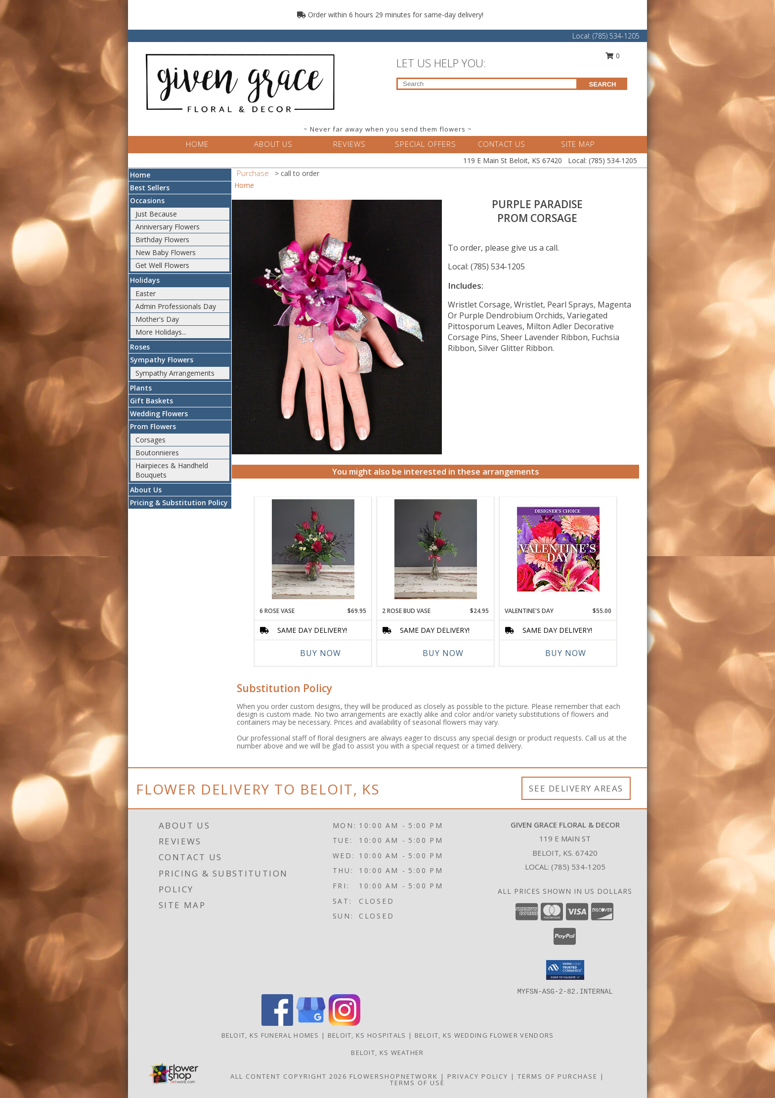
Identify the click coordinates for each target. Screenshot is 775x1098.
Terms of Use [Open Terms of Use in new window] (417, 1082)
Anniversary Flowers (167, 226)
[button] (565, 970)
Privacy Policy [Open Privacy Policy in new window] (477, 1076)
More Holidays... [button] (160, 332)
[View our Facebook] (277, 1023)
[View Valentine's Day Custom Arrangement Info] (558, 549)
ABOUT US (273, 144)
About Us (146, 489)
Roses (140, 346)
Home (140, 174)
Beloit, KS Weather (387, 1052)
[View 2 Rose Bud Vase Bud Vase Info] (435, 549)
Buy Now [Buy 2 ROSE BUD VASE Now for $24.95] (443, 653)
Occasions (147, 200)
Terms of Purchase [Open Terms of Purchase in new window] (557, 1076)
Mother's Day (157, 319)
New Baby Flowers (165, 252)
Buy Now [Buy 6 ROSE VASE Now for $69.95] (320, 653)
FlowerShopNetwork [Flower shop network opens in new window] (393, 1076)
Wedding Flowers (159, 413)
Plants (141, 388)
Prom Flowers (153, 426)
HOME (197, 144)
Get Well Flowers (162, 265)
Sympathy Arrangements (175, 373)
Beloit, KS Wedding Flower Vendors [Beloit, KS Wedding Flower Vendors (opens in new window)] (484, 1035)
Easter (145, 293)
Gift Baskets (151, 400)
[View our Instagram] (344, 1023)
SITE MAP (578, 144)
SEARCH (602, 84)
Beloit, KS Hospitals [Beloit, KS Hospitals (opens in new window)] (367, 1035)
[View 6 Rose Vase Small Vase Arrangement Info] (313, 549)
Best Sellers (150, 187)
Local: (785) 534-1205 (486, 266)
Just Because (156, 214)
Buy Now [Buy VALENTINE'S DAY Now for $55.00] (565, 653)
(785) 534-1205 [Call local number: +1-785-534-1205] (578, 867)
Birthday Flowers (162, 239)
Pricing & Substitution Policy (179, 502)
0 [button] (612, 55)
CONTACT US (501, 144)
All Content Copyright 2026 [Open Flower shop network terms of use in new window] (288, 1076)
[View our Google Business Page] (311, 1023)
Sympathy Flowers (161, 359)
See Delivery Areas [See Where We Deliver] (576, 788)
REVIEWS (349, 144)
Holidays (145, 280)
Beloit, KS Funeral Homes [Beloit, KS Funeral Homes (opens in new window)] (270, 1035)
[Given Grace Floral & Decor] (238, 81)
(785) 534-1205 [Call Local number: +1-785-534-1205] (616, 36)
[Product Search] (487, 84)
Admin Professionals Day (175, 306)
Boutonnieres (157, 452)
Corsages (150, 439)
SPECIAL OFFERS (425, 144)
